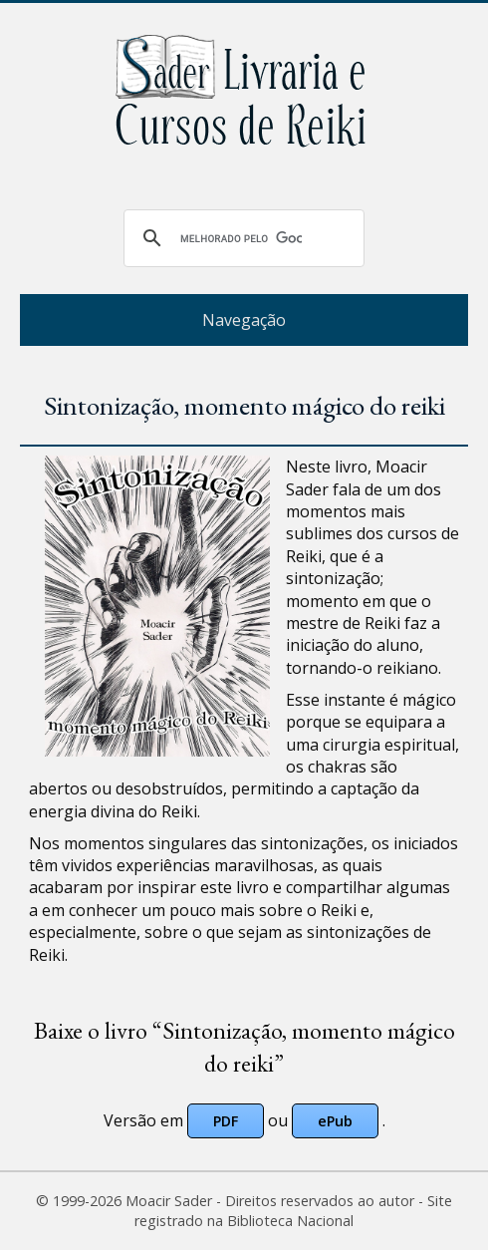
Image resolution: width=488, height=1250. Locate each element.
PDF (225, 1120)
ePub (335, 1120)
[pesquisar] (241, 238)
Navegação (244, 320)
